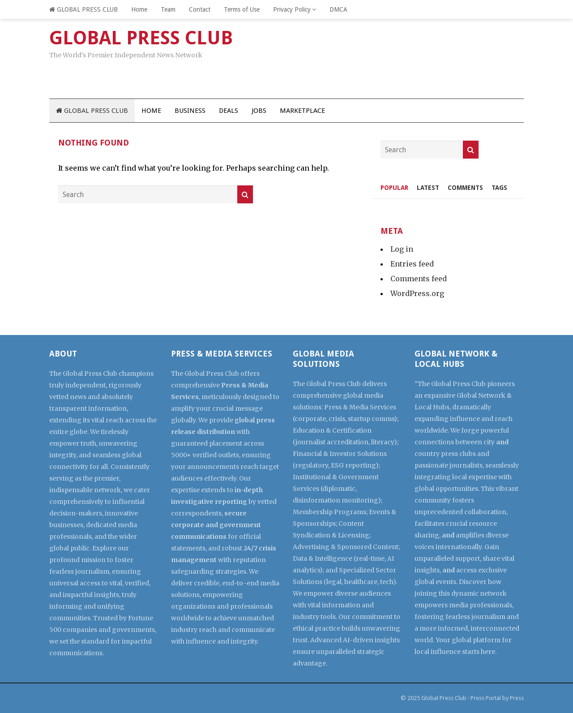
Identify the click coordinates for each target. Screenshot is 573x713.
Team (168, 9)
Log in (401, 249)
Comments (465, 187)
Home (139, 9)
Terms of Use (242, 9)
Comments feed (418, 278)
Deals (228, 111)
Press (517, 698)
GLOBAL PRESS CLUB (83, 9)
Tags (499, 187)
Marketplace (302, 111)
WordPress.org (417, 293)
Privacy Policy (292, 9)
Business (190, 111)
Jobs (259, 111)
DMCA (338, 9)
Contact (199, 9)
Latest (428, 187)
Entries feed (412, 263)
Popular (394, 187)
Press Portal (485, 698)
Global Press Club (443, 698)
